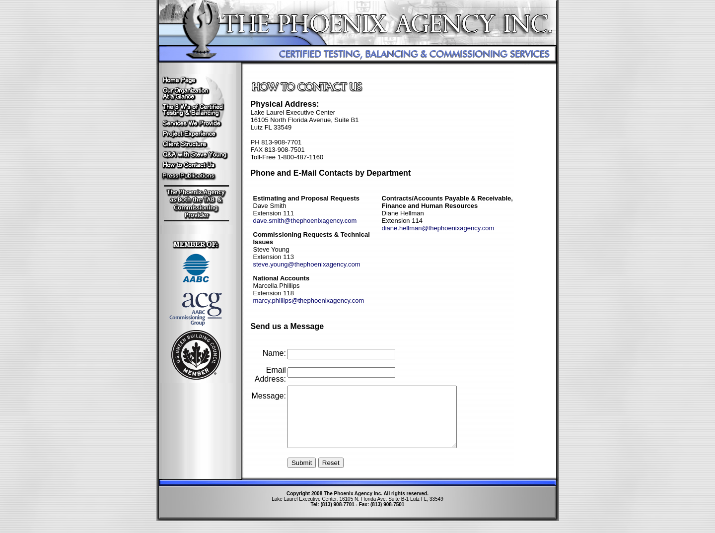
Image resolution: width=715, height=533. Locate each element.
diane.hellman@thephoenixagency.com (438, 228)
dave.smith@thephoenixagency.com (305, 220)
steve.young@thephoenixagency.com (306, 264)
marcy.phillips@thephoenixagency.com (308, 300)
